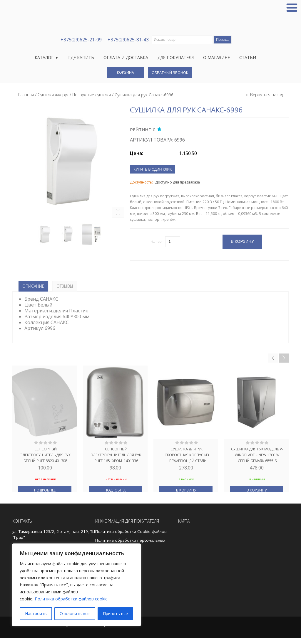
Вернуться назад (266, 94)
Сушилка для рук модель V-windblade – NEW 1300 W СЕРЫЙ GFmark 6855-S (257, 454)
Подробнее (45, 490)
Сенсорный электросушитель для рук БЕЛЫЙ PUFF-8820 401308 (45, 454)
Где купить (81, 57)
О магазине (216, 57)
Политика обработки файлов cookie (71, 599)
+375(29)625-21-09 (81, 39)
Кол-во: (156, 241)
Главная (26, 94)
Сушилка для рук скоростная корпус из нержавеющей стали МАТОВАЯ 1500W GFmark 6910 (186, 454)
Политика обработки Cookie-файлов (131, 531)
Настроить (36, 613)
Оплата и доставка (125, 57)
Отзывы (64, 286)
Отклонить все (75, 613)
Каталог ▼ (47, 57)
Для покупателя (176, 57)
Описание (33, 286)
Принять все (115, 613)
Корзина (125, 72)
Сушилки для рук (53, 94)
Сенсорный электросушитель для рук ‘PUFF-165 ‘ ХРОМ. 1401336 (116, 454)
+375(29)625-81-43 (128, 39)
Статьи (247, 57)
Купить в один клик (152, 169)
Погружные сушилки (91, 94)
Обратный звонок (170, 72)
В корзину (186, 490)
